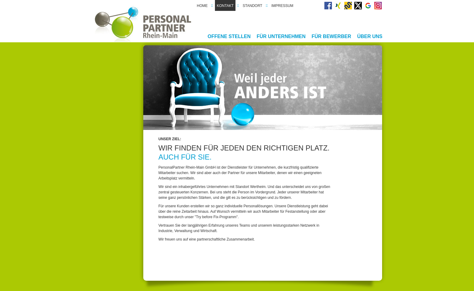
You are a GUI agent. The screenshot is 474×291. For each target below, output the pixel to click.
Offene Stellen (229, 36)
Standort (252, 6)
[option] (262, 87)
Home (202, 6)
